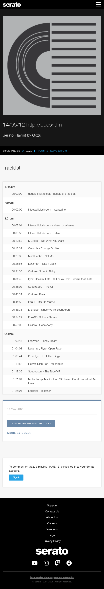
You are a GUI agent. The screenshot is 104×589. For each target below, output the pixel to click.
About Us (52, 517)
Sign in (16, 477)
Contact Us (52, 511)
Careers (52, 523)
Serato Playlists (11, 150)
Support (52, 505)
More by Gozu (19, 432)
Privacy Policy (52, 541)
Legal (52, 535)
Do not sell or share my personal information (52, 577)
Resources (52, 529)
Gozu (29, 150)
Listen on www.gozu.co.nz (31, 423)
